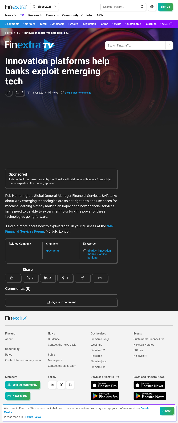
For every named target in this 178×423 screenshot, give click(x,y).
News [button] (9, 15)
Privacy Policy (32, 417)
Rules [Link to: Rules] (8, 354)
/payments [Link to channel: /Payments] (52, 250)
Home (9, 32)
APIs (100, 15)
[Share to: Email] (100, 278)
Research (35, 15)
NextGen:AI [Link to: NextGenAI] (140, 355)
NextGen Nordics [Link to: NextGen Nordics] (144, 344)
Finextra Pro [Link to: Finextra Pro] (98, 367)
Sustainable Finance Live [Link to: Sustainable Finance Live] (149, 339)
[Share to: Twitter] (30, 278)
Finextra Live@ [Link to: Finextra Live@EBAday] (100, 339)
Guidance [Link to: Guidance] (54, 339)
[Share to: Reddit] (82, 278)
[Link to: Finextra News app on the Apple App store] (149, 385)
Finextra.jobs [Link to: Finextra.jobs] (99, 361)
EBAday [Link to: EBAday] (138, 350)
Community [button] (70, 15)
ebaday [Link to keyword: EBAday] (92, 250)
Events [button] (50, 15)
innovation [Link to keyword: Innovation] (104, 250)
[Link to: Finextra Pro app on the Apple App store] (104, 385)
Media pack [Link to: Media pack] (55, 360)
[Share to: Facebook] (65, 278)
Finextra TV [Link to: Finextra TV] (98, 350)
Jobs (89, 15)
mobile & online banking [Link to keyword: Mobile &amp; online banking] (97, 255)
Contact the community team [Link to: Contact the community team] (23, 360)
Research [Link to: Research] (96, 355)
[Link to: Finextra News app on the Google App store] (150, 396)
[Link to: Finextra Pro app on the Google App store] (105, 396)
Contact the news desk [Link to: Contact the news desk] (62, 344)
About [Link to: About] (9, 339)
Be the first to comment (78, 92)
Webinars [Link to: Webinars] (96, 344)
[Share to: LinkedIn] (19, 92)
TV (22, 15)
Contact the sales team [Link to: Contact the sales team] (62, 365)
